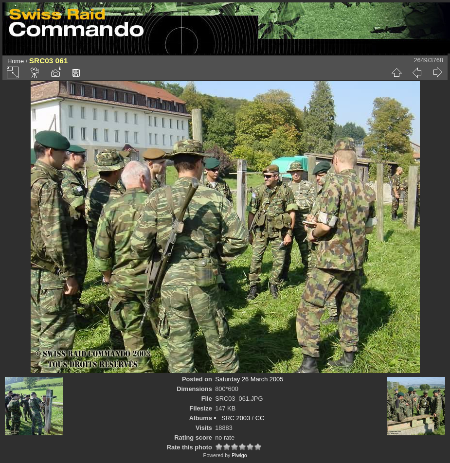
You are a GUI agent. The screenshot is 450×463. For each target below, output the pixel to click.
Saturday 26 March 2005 (249, 379)
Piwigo (239, 455)
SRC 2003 (235, 418)
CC (259, 418)
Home (15, 61)
